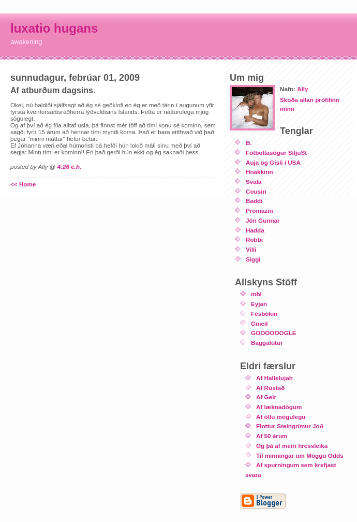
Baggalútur (267, 342)
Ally (302, 88)
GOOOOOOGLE (273, 332)
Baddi (254, 200)
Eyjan (259, 303)
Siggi (253, 259)
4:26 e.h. (69, 166)
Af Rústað (270, 387)
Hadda (255, 230)
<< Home (23, 184)
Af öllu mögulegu (280, 416)
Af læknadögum (279, 406)
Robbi (254, 239)
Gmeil (259, 323)
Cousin (256, 191)
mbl (256, 294)
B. (249, 142)
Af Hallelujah (274, 377)
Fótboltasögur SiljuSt (276, 152)
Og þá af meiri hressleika (292, 445)
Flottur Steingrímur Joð (289, 426)
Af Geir (266, 397)
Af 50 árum (271, 435)
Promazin (259, 210)
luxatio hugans (54, 28)
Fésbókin (264, 313)
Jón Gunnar (263, 220)
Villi (251, 249)
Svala (254, 181)
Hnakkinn (259, 171)
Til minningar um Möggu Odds (300, 455)
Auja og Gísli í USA (273, 162)
